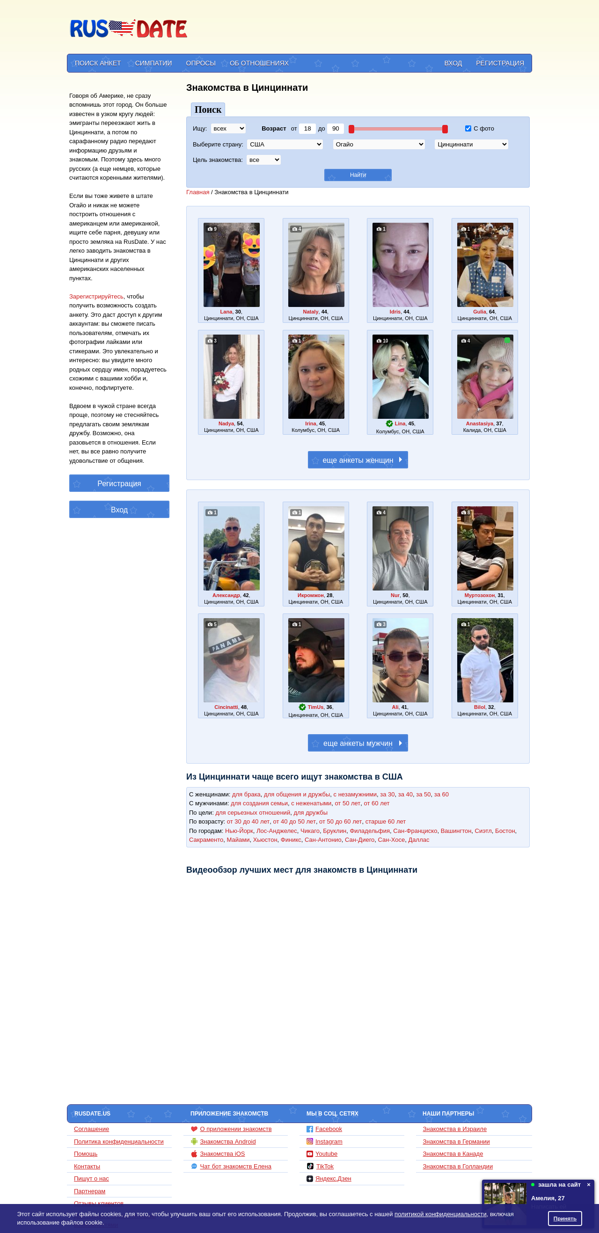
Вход (453, 63)
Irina (310, 423)
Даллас (419, 839)
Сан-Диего (359, 839)
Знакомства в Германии (456, 1141)
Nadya (226, 423)
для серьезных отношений (252, 812)
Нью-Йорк (239, 830)
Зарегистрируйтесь (96, 296)
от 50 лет (347, 803)
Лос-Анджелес (276, 830)
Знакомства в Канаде (453, 1153)
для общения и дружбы (297, 794)
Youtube (322, 1153)
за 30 (387, 794)
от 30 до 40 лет (248, 821)
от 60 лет (377, 803)
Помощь (85, 1153)
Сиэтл (483, 830)
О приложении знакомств (231, 1129)
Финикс (291, 839)
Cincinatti (226, 707)
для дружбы (310, 812)
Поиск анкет (98, 63)
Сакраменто (206, 839)
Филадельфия (370, 830)
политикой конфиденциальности (440, 1214)
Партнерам (89, 1191)
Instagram (325, 1141)
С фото (479, 128)
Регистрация (500, 63)
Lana (226, 311)
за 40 (405, 794)
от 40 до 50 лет (294, 821)
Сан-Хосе (391, 839)
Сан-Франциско (415, 830)
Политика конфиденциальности (119, 1141)
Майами (238, 839)
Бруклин (334, 830)
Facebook (324, 1128)
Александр (226, 595)
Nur (395, 595)
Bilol (479, 707)
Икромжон (311, 595)
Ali (395, 707)
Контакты (87, 1166)
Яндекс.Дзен (329, 1178)
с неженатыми (311, 803)
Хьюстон (265, 839)
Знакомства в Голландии (458, 1166)
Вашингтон (456, 830)
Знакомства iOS (217, 1154)
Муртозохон (480, 595)
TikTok (320, 1166)
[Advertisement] (361, 28)
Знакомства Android (223, 1141)
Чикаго (310, 830)
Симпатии (153, 63)
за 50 (423, 794)
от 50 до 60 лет (340, 821)
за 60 (441, 794)
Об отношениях (259, 63)
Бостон (505, 830)
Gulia (479, 311)
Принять (565, 1218)
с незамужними (355, 794)
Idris (395, 311)
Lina (400, 423)
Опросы (201, 63)
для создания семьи (259, 803)
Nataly (310, 311)
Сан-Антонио (323, 839)
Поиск (208, 109)
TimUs (316, 707)
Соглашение (91, 1128)
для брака (246, 794)
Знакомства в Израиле (455, 1128)
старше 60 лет (385, 821)
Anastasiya (479, 423)
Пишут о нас (91, 1178)
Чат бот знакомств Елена (230, 1166)
